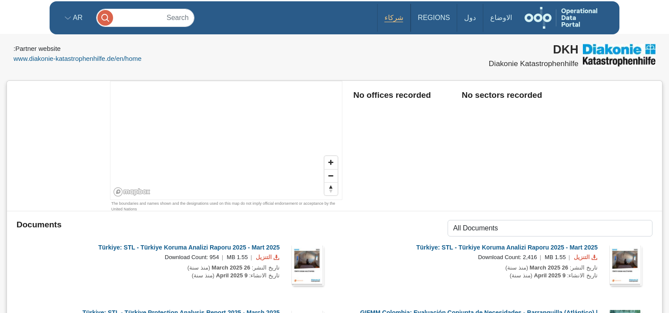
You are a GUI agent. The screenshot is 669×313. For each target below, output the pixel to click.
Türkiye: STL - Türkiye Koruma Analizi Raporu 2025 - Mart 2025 (189, 247)
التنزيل (266, 257)
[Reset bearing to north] (331, 188)
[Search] (145, 18)
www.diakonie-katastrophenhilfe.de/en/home (77, 58)
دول (470, 17)
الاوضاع (501, 17)
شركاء (394, 17)
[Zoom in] (331, 162)
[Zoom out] (331, 175)
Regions (434, 17)
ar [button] (77, 17)
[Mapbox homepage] (132, 191)
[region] (226, 140)
